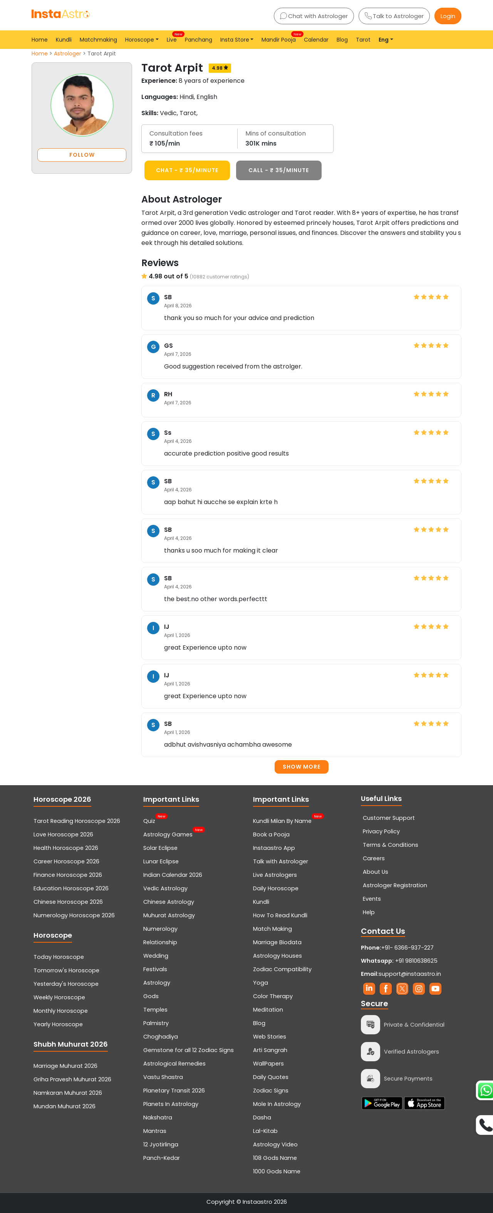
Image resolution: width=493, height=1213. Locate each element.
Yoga (260, 983)
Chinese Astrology (168, 902)
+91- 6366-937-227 (407, 948)
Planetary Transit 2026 (174, 1090)
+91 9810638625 (399, 961)
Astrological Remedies (174, 1063)
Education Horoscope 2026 (71, 888)
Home (40, 40)
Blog (342, 40)
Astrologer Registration (395, 885)
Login (448, 16)
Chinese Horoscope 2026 (68, 902)
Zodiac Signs (270, 1090)
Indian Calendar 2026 (172, 875)
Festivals (155, 969)
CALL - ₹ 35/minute (278, 170)
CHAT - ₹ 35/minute (187, 170)
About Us (375, 872)
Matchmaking (98, 40)
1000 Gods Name (276, 1171)
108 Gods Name (275, 1158)
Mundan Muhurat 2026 (65, 1106)
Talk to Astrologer (394, 16)
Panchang (198, 40)
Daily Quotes (270, 1077)
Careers (374, 858)
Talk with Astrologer (280, 861)
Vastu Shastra (163, 1077)
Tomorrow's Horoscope (66, 970)
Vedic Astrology (165, 888)
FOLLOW (82, 155)
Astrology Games (168, 833)
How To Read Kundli (280, 915)
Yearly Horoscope (58, 1024)
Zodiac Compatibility (282, 969)
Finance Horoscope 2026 (68, 875)
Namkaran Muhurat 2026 (68, 1093)
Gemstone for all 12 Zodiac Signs (188, 1050)
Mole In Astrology (277, 1104)
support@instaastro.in (410, 974)
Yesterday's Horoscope (66, 984)
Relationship (160, 942)
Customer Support (389, 818)
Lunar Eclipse (161, 861)
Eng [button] (384, 40)
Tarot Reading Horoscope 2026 (77, 821)
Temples (155, 1010)
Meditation (268, 1010)
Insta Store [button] (234, 40)
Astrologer (67, 53)
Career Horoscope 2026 (66, 861)
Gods (151, 996)
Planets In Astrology (170, 1104)
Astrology (156, 983)
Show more (301, 767)
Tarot (363, 40)
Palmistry (156, 1023)
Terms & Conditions (390, 845)
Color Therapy (273, 996)
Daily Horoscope (275, 888)
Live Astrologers (275, 875)
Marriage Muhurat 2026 (65, 1066)
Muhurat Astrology (169, 915)
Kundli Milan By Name (282, 820)
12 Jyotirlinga (160, 1144)
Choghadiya (160, 1036)
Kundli (64, 40)
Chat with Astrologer (314, 16)
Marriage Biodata (277, 942)
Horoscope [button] (139, 40)
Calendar (316, 40)
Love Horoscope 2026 (63, 834)
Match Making (272, 929)
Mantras (154, 1131)
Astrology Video (275, 1144)
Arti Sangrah (270, 1050)
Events (372, 899)
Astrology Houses (277, 956)
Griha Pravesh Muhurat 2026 (72, 1079)
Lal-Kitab (265, 1131)
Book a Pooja (271, 834)
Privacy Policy (381, 831)
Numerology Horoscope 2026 (74, 915)
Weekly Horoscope (59, 997)
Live (173, 38)
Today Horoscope (59, 957)
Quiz (149, 820)
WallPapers (268, 1063)
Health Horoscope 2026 (66, 848)
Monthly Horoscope (61, 1011)
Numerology (160, 929)
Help (369, 912)
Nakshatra (157, 1117)
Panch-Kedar (161, 1158)
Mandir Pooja (280, 38)
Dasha (262, 1117)
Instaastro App (274, 848)
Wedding (155, 956)
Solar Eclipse (160, 848)
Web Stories (269, 1036)
